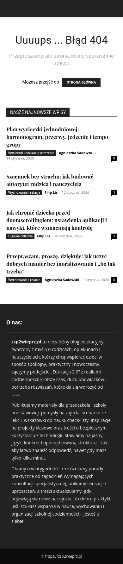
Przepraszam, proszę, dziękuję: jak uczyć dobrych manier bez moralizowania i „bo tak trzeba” (60, 264)
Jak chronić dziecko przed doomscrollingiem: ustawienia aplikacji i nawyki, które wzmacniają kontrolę (56, 220)
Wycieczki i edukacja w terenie (31, 153)
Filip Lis (51, 192)
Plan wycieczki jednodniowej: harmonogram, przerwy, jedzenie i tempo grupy (57, 137)
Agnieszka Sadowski (76, 152)
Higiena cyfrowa (20, 236)
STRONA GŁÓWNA (81, 82)
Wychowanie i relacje (24, 192)
